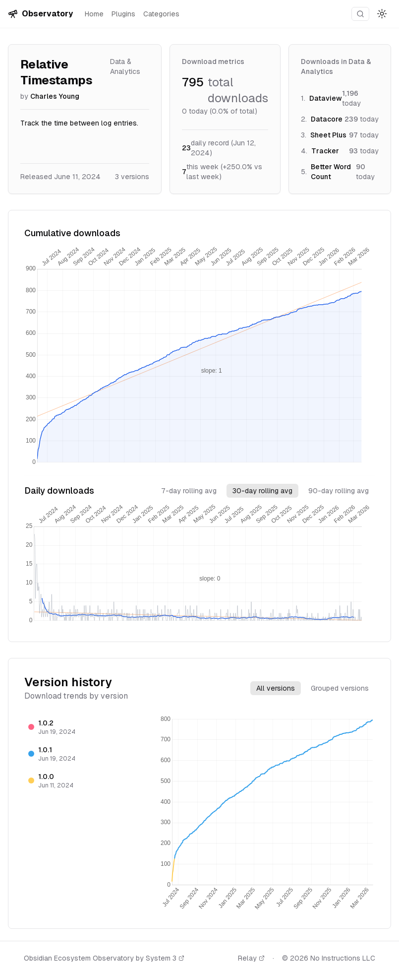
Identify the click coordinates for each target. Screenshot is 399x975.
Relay (251, 958)
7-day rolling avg (189, 491)
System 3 (165, 958)
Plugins (123, 14)
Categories (161, 14)
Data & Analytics (125, 66)
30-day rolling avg (262, 491)
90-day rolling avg (338, 491)
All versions (275, 688)
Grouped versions (340, 688)
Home (94, 14)
